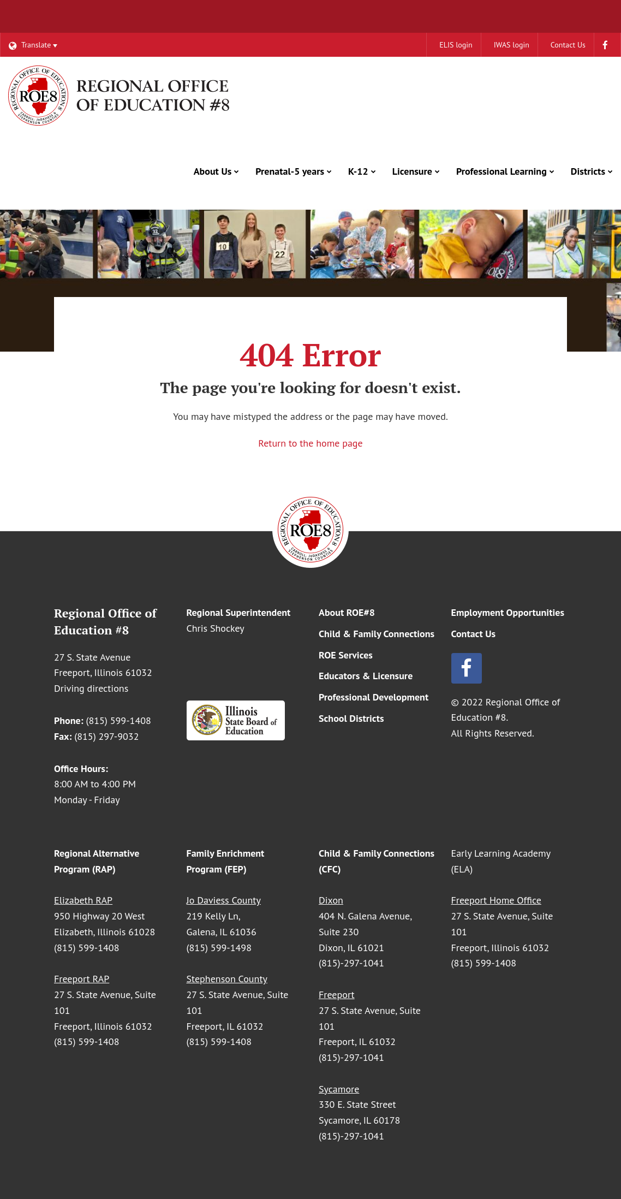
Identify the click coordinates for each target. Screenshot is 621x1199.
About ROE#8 (347, 612)
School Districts (351, 718)
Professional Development (373, 697)
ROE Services (346, 655)
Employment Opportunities (508, 612)
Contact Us (473, 633)
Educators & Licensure (366, 675)
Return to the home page (310, 443)
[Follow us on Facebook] (509, 668)
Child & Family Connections (376, 633)
